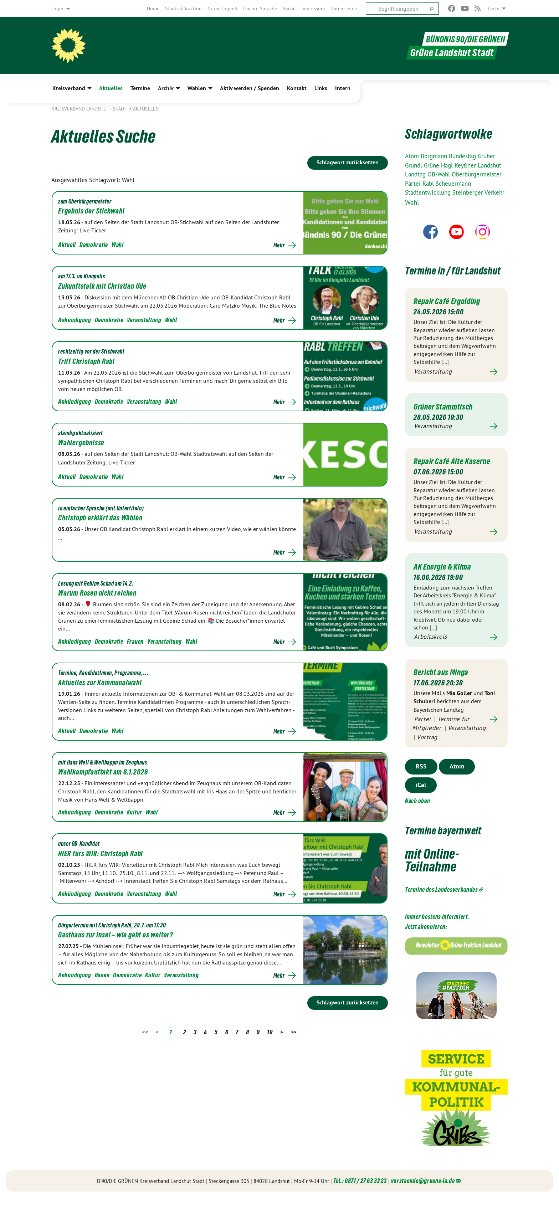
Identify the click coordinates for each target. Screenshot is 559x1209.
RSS (421, 778)
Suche (289, 8)
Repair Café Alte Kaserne (455, 474)
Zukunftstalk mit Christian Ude (102, 286)
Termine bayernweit (454, 841)
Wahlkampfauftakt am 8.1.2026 (103, 772)
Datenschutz (343, 8)
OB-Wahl (439, 174)
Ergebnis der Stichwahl (91, 211)
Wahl (118, 244)
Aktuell (67, 244)
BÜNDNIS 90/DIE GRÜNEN (461, 39)
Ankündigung (74, 320)
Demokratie (94, 244)
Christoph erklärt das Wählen (100, 518)
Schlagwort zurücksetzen (348, 162)
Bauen (102, 975)
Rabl (429, 183)
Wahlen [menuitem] (197, 88)
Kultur (134, 812)
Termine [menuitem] (140, 88)
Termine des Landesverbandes (441, 901)
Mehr (279, 245)
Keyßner (466, 165)
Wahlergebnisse (81, 442)
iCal (421, 797)
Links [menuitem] (493, 8)
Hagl (448, 165)
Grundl (414, 165)
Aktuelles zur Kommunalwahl (100, 682)
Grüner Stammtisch (446, 419)
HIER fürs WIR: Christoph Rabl (100, 853)
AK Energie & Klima (445, 579)
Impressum (313, 8)
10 (269, 1032)
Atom (413, 156)
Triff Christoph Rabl (86, 361)
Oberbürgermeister (477, 174)
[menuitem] (153, 8)
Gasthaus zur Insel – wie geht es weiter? (115, 935)
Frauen (135, 641)
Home (153, 8)
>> (294, 1032)
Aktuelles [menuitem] (111, 88)
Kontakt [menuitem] (297, 88)
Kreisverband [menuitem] (68, 88)
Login (57, 8)
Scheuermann (453, 183)
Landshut (489, 165)
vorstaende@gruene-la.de (423, 1193)
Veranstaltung (144, 320)
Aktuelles (145, 109)
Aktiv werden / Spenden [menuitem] (249, 88)
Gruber (486, 156)
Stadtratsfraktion (183, 8)
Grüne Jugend (222, 8)
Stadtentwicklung (428, 192)
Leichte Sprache (260, 8)
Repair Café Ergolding (450, 314)
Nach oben (417, 813)
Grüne (432, 165)
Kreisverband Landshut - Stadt (89, 109)
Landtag (416, 174)
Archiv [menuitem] (166, 88)
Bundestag (463, 156)
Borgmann (435, 156)
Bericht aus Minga (443, 684)
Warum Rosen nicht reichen (97, 593)
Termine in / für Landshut (442, 276)
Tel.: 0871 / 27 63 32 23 (360, 1193)
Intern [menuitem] (342, 88)
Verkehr (494, 192)
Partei (413, 183)
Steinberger (468, 192)
